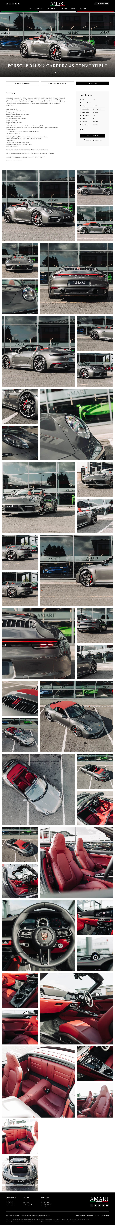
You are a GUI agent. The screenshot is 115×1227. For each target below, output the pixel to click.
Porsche (93, 85)
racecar (107, 1217)
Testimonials (26, 1207)
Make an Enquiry (93, 137)
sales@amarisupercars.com (49, 1207)
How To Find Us (45, 1204)
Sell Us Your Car (10, 1207)
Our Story (26, 1204)
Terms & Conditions (80, 1217)
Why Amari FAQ (27, 1206)
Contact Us (97, 1217)
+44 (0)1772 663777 (102, 4)
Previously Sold (10, 1205)
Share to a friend (22, 85)
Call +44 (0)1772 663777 (57, 85)
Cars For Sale (9, 1204)
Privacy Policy (90, 1217)
